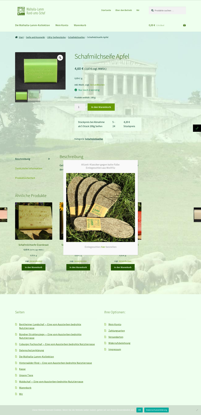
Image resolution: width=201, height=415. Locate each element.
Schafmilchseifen (94, 138)
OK (139, 410)
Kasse (22, 369)
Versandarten (115, 336)
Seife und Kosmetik (35, 37)
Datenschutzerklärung (31, 350)
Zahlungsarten (116, 330)
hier (103, 56)
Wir (137, 10)
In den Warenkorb (101, 107)
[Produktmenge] (80, 107)
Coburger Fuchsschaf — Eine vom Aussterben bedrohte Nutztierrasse (57, 344)
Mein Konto (61, 25)
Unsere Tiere (26, 375)
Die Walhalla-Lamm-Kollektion (32, 25)
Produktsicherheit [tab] (25, 177)
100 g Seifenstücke (56, 37)
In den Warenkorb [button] (33, 267)
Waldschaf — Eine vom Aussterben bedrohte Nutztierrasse (51, 381)
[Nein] (197, 410)
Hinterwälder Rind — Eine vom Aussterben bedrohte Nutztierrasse (55, 362)
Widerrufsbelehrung (119, 343)
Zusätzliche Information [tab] (28, 168)
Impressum (114, 349)
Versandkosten (97, 84)
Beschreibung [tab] (22, 158)
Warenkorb (25, 387)
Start (21, 37)
